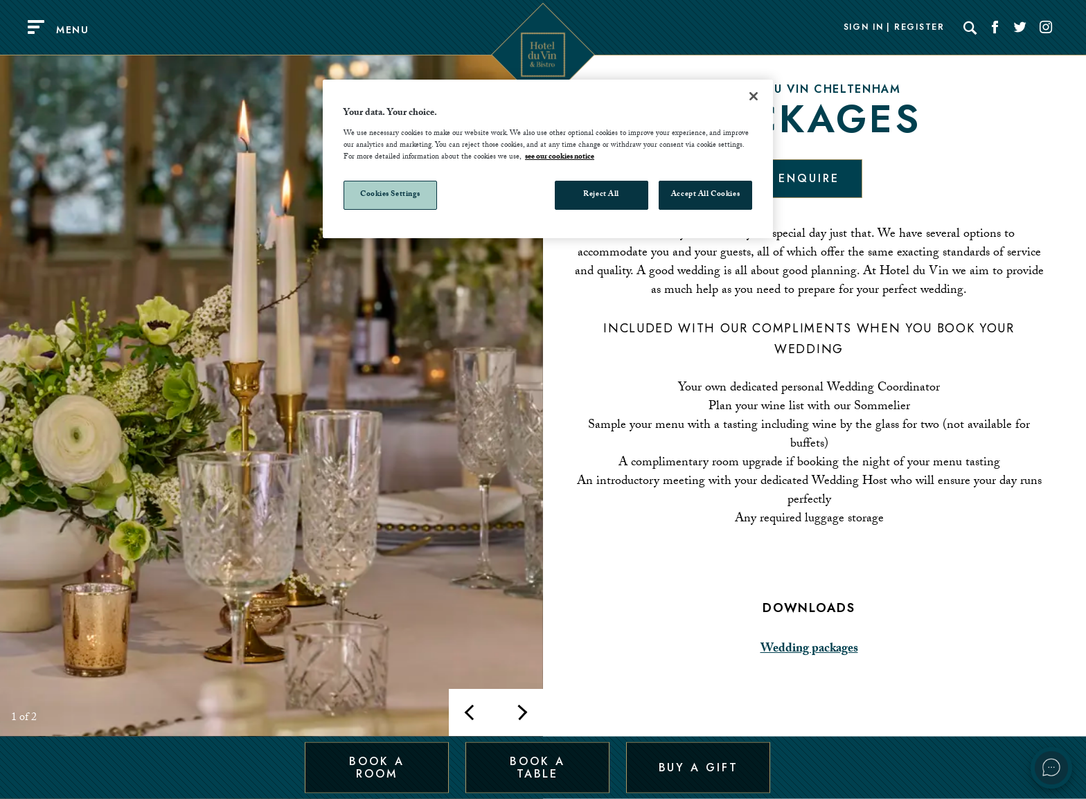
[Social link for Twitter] (1020, 28)
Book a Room (376, 767)
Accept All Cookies (705, 194)
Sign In (864, 28)
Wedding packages (809, 650)
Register (919, 28)
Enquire (808, 178)
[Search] (970, 28)
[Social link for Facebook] (995, 28)
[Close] (753, 96)
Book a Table (537, 767)
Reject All (601, 194)
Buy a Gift (698, 767)
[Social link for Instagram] (1046, 28)
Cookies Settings (390, 194)
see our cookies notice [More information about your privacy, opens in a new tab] (559, 157)
